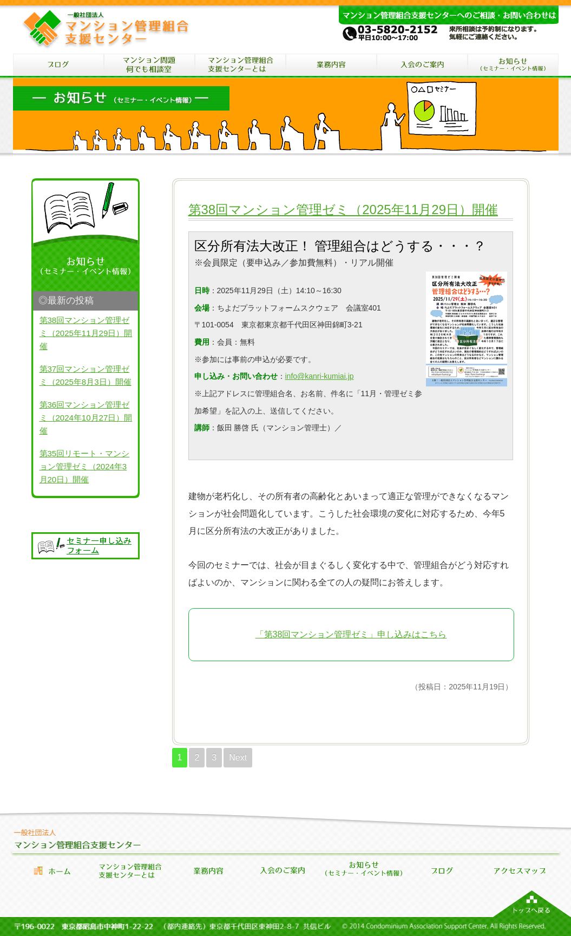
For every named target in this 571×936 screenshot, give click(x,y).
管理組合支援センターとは (130, 870)
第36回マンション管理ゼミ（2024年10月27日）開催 (86, 417)
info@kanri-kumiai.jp (319, 376)
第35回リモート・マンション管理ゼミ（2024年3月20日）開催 (85, 466)
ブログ (58, 66)
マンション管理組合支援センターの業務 (331, 66)
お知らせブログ (442, 870)
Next (238, 757)
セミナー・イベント (513, 66)
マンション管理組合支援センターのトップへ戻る (532, 903)
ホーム (52, 870)
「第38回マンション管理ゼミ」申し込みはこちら (351, 634)
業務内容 (208, 870)
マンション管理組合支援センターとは (240, 66)
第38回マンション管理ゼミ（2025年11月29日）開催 (343, 209)
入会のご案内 (422, 66)
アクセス (520, 870)
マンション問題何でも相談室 (149, 66)
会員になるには (286, 870)
